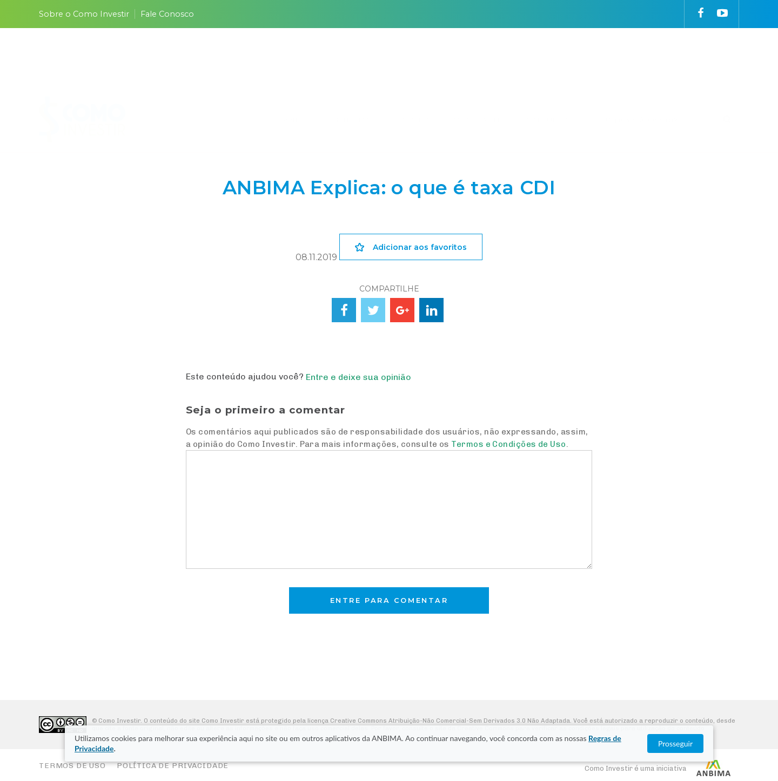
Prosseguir (675, 743)
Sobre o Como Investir (84, 14)
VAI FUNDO (549, 61)
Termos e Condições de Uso (508, 444)
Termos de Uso (72, 765)
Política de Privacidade (173, 765)
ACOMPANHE (478, 61)
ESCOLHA (411, 61)
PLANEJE (291, 61)
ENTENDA (350, 61)
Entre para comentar (389, 600)
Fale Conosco (167, 14)
